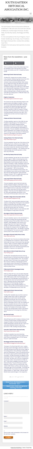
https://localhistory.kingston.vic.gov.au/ (13, 135)
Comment (6, 401)
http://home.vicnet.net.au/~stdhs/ (11, 331)
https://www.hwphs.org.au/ (10, 139)
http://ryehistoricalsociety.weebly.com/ (13, 316)
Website (6, 426)
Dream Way (29, 447)
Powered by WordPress (16, 447)
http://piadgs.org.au (8, 270)
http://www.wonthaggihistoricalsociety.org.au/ (14, 343)
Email (5, 421)
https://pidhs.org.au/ (8, 292)
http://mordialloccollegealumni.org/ (12, 198)
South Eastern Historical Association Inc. (16, 6)
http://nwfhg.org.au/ (8, 252)
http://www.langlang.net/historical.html (13, 180)
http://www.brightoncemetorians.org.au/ (13, 98)
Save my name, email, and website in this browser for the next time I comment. (16, 433)
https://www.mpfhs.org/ (9, 236)
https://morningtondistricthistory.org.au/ (13, 215)
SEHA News (9, 63)
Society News (20, 63)
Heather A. (21, 376)
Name (5, 416)
